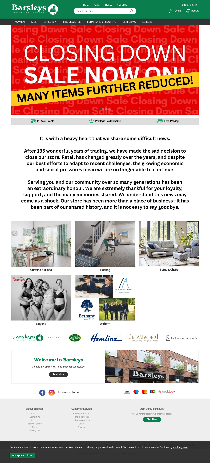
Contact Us (122, 5)
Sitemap (81, 427)
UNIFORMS (129, 21)
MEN (34, 21)
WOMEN (20, 21)
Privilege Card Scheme (108, 121)
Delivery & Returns (81, 413)
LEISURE (147, 21)
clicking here (180, 447)
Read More (58, 374)
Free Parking (171, 121)
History (108, 5)
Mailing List (34, 430)
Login (175, 10)
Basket (192, 10)
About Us (34, 413)
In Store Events (45, 121)
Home (86, 5)
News (34, 427)
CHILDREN (50, 21)
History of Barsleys (35, 424)
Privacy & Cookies (81, 420)
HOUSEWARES (72, 21)
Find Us (97, 5)
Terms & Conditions (82, 417)
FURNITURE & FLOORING (101, 21)
